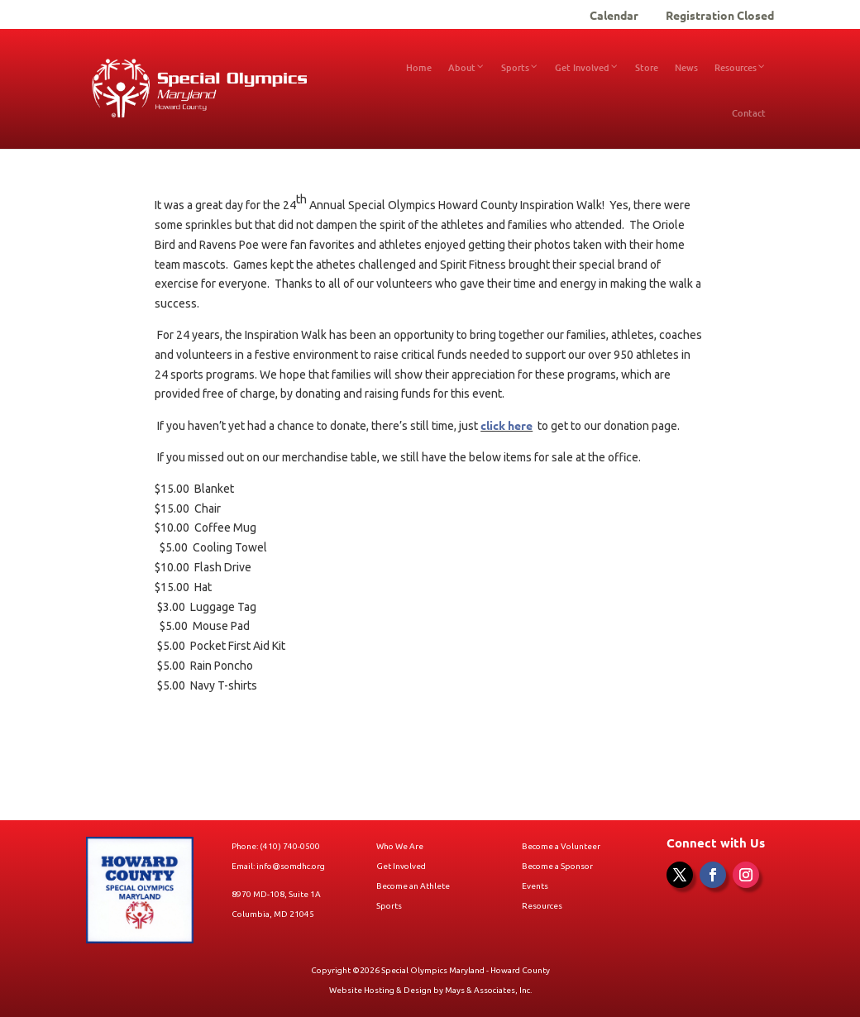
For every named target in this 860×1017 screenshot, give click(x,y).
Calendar (614, 15)
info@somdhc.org (290, 866)
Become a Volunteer (561, 846)
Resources (542, 905)
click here (506, 425)
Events (535, 885)
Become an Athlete (413, 885)
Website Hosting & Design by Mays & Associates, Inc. (430, 990)
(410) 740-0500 (290, 846)
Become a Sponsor (557, 866)
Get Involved (401, 866)
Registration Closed (720, 15)
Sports (389, 905)
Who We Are (399, 846)
